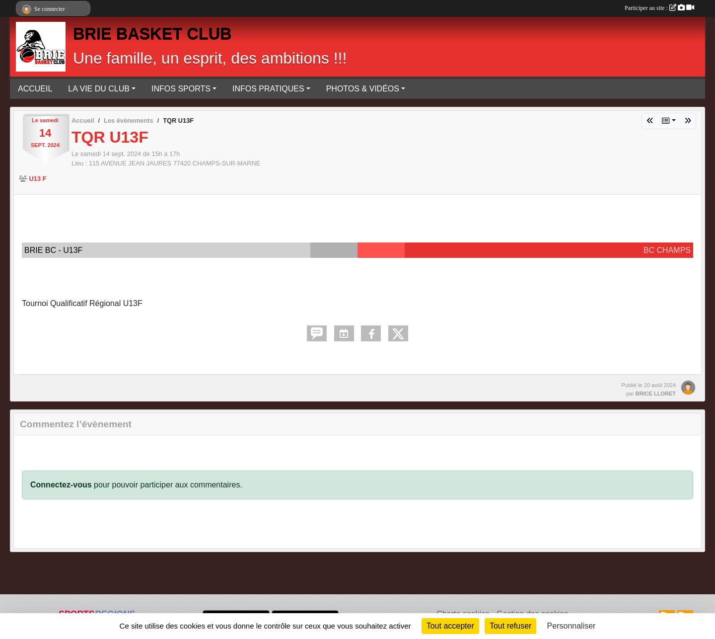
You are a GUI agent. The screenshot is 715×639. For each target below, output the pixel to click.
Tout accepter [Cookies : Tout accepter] (450, 626)
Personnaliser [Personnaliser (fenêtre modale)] (571, 626)
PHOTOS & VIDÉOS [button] (362, 88)
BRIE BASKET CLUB (152, 34)
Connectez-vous (61, 484)
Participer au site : (659, 7)
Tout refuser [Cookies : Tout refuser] (510, 626)
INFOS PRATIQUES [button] (268, 88)
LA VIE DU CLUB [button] (99, 88)
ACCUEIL (35, 88)
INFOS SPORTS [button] (181, 88)
